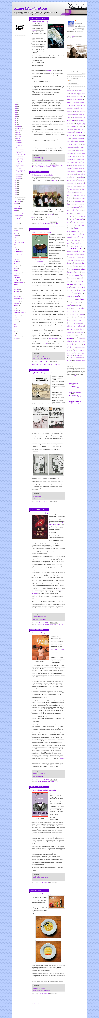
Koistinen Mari (78, 200)
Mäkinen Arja (83, 254)
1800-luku (16, 235)
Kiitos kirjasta (50, 214)
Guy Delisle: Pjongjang (37, 496)
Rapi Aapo (69, 281)
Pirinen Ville (83, 274)
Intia (14, 263)
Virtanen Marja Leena (71, 347)
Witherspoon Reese (78, 357)
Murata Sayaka (70, 254)
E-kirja (15, 253)
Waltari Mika (70, 352)
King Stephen (82, 197)
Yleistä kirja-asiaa (17, 336)
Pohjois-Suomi (16, 303)
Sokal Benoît (81, 308)
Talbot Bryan (72, 319)
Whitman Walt (69, 355)
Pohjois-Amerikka (17, 301)
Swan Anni (70, 317)
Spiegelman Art (81, 311)
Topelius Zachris (79, 329)
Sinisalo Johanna (53, 624)
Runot (15, 308)
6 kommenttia (46, 361)
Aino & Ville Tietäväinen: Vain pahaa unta (41, 990)
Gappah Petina (73, 146)
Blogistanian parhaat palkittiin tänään (42, 175)
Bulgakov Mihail (70, 120)
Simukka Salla (81, 304)
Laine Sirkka (73, 213)
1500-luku (16, 230)
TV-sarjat (15, 317)
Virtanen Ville (69, 349)
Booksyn (57, 524)
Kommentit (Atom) (38, 1003)
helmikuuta (18, 176)
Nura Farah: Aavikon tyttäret (40, 633)
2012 (16, 182)
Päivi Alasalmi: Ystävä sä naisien (39, 619)
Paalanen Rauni (82, 266)
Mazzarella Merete (81, 237)
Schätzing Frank (79, 301)
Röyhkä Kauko (81, 292)
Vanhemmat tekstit (61, 1001)
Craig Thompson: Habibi (38, 776)
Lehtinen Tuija (82, 216)
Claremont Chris (81, 126)
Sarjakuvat (16, 314)
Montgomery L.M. (75, 248)
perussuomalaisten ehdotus (52, 586)
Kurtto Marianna (80, 209)
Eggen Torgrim (74, 138)
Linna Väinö (76, 224)
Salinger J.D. (69, 296)
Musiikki (15, 293)
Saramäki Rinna (70, 298)
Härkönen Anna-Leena (71, 171)
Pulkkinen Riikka (71, 277)
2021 (16, 114)
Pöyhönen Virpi (73, 278)
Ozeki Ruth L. (76, 266)
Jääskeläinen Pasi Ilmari (79, 182)
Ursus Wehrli (60, 909)
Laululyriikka (16, 284)
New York (16, 294)
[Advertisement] (52, 1014)
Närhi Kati (71, 262)
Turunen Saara (80, 332)
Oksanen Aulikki (74, 263)
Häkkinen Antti (81, 168)
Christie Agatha (81, 125)
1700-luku (16, 233)
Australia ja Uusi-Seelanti (19, 242)
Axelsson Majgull (74, 106)
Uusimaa (15, 329)
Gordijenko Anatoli (70, 147)
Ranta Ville (82, 280)
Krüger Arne (82, 206)
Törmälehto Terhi (70, 334)
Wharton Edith (81, 353)
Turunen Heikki (70, 332)
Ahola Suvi (76, 96)
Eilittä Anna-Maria (81, 138)
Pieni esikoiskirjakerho (18, 222)
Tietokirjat (16, 321)
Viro (14, 333)
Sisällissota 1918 (17, 315)
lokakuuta (18, 130)
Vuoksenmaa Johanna (78, 349)
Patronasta (34, 30)
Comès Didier (69, 129)
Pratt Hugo (77, 275)
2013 (16, 180)
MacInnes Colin (81, 231)
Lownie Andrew (75, 225)
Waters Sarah (79, 352)
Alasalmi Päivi (70, 99)
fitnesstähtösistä (35, 593)
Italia (15, 266)
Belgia (15, 247)
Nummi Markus (76, 259)
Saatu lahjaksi (16, 223)
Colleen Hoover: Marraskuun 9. (75, 392)
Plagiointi (15, 300)
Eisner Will (69, 140)
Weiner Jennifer (74, 353)
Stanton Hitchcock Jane (71, 313)
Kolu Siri (83, 201)
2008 (16, 190)
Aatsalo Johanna (78, 90)
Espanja (15, 258)
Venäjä (15, 331)
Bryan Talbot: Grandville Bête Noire (40, 879)
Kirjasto (15, 205)
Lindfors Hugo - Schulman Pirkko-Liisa (74, 221)
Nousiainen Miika (80, 257)
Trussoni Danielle (52, 166)
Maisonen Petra (76, 233)
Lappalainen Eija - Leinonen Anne (73, 215)
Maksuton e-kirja (17, 212)
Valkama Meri (78, 338)
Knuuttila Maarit (71, 200)
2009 (16, 188)
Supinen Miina (69, 316)
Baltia (15, 244)
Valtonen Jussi (73, 340)
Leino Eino (73, 219)
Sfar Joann (72, 302)
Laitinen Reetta (81, 213)
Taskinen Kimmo (78, 322)
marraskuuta (19, 128)
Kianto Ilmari (83, 195)
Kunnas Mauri (76, 207)
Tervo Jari (79, 323)
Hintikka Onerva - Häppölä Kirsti (77, 162)
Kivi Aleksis (83, 198)
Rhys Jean (73, 286)
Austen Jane (79, 105)
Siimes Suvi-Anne (75, 304)
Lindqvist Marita (81, 222)
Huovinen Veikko (78, 167)
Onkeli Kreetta (76, 265)
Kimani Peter (76, 197)
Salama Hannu (81, 295)
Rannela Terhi (76, 280)
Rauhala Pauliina (76, 283)
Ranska (15, 307)
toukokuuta (18, 140)
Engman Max (76, 141)
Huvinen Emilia (75, 168)
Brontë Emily (74, 117)
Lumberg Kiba (71, 227)
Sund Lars (82, 314)
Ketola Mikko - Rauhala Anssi (79, 194)
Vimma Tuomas (74, 346)
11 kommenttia (46, 622)
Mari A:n (56, 649)
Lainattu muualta (17, 206)
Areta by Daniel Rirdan (73, 383)
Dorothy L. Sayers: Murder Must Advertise (20, 167)
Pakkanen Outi (75, 269)
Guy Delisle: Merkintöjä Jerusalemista (42, 373)
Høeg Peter (79, 171)
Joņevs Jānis (69, 180)
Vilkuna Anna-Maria (70, 344)
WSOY (42, 401)
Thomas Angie (73, 326)
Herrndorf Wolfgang (80, 159)
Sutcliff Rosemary (82, 316)
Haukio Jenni (75, 156)
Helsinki (15, 259)
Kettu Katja (69, 195)
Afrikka (15, 239)
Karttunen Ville (71, 188)
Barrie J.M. (77, 108)
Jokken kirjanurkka (73, 395)
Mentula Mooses (74, 240)
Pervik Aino (83, 272)
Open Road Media (40, 261)
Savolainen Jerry (71, 299)
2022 (16, 112)
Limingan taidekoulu (80, 219)
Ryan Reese (79, 290)
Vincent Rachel (81, 346)
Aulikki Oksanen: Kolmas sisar (39, 988)
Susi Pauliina (76, 316)
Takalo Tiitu (83, 317)
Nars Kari (77, 256)
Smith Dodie (80, 307)
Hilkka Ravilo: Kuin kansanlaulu (39, 775)
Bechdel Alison (69, 111)
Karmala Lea (75, 186)
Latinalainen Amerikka (18, 282)
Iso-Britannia (16, 265)
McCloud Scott (70, 239)
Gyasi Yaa (82, 150)
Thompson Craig (81, 326)
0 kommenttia (46, 501)
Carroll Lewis (78, 123)
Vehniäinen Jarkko (78, 341)
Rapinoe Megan (74, 281)
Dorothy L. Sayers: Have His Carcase (40, 356)
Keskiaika (16, 275)
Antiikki (15, 240)
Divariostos (16, 203)
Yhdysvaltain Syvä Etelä (19, 335)
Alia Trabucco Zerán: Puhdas (74, 387)
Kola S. (72, 201)
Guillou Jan (77, 150)
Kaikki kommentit (72, 83)
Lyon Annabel (76, 228)
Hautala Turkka (81, 156)
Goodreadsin (49, 70)
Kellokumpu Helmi (70, 192)
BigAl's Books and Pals (74, 382)
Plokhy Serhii (71, 275)
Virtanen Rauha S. (80, 347)
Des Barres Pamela (80, 131)
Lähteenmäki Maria (74, 230)
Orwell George (69, 266)
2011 (16, 184)
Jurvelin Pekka (75, 180)
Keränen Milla (69, 194)
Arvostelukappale (17, 201)
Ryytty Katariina (74, 292)
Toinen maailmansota (18, 322)
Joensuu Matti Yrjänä (72, 179)
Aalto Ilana (69, 90)
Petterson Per (70, 274)
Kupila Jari (82, 207)
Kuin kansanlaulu (51, 736)
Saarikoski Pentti (77, 293)
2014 (16, 124)
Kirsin (58, 647)
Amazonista (45, 343)
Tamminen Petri (70, 320)
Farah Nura (55, 781)
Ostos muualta (16, 217)
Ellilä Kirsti (82, 140)
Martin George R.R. (77, 236)
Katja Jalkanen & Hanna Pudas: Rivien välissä (42, 987)
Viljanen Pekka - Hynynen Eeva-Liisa (77, 343)
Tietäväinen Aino (76, 328)
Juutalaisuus (16, 270)
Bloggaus (15, 249)
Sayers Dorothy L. (55, 364)
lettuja (61, 758)
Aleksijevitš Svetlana (78, 99)
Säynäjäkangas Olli (77, 317)
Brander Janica (74, 114)
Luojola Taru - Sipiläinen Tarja (80, 227)
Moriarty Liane (77, 251)
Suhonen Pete (75, 314)
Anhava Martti (76, 102)
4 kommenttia (46, 779)
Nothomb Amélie (72, 257)
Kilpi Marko (71, 197)
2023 (16, 110)
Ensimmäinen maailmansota (19, 254)
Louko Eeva (69, 225)
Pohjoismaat (16, 305)
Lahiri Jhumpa (78, 212)
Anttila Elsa (82, 102)
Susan (52, 649)
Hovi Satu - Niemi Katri (75, 165)
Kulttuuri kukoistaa (73, 386)
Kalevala (75, 183)
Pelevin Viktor (77, 271)
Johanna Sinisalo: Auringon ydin (41, 513)
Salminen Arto (77, 296)
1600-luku (16, 232)
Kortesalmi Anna (81, 204)
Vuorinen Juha (75, 350)
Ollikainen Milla (70, 265)
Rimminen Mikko (80, 286)
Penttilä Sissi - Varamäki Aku (75, 272)
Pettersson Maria (77, 274)
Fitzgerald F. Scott (77, 144)
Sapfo (83, 296)
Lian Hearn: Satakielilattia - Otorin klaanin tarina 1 (43, 160)
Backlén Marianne (70, 108)
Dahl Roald (83, 129)
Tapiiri (75, 320)
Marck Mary (69, 236)
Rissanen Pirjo (70, 287)
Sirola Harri (78, 305)
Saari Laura (69, 293)
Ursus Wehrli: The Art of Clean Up (41, 894)
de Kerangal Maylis (77, 360)
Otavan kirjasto (17, 296)
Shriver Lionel (78, 302)
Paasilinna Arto (72, 268)
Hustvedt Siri (69, 168)
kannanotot (59, 588)
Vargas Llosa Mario (80, 340)
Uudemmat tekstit (35, 1001)
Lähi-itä (15, 287)
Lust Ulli (70, 228)
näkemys (62, 590)
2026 (16, 104)
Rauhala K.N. (69, 283)
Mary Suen (46, 724)
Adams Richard (73, 93)
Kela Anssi (82, 191)
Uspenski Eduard (81, 337)
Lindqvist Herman (74, 222)
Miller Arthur (82, 242)
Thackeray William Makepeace (76, 325)
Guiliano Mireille (71, 150)
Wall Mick (82, 350)
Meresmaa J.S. (81, 240)
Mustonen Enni (77, 254)
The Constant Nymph (53, 338)
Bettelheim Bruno (82, 111)
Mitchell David (75, 243)
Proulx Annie (83, 275)
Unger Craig (74, 335)
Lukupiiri (15, 286)
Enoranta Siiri (82, 141)
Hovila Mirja (82, 165)
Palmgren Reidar (82, 269)
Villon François (79, 344)
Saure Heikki (83, 298)
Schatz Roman (72, 301)
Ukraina (15, 326)
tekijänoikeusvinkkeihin (72, 375)
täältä (73, 36)
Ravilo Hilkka (70, 284)
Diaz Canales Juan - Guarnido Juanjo (75, 134)
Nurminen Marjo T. (71, 260)
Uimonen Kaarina (78, 334)
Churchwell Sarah (73, 126)
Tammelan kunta (81, 319)
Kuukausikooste (17, 280)
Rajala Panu (69, 280)
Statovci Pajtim (81, 313)
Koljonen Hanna (78, 201)
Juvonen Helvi (69, 182)
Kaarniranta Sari (70, 183)
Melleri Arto (77, 239)
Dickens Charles (70, 135)
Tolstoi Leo (72, 329)
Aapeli (73, 90)
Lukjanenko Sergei (82, 225)
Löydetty (15, 210)
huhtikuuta (18, 142)
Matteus (75, 237)
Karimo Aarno (69, 186)
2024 (16, 108)
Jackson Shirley (73, 174)
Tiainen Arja (69, 328)
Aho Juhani (74, 94)
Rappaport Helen (81, 281)
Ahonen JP (82, 96)
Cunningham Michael (76, 129)
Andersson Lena (81, 100)
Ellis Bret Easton (70, 141)
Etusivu (48, 1001)
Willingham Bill (80, 355)
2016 (16, 120)
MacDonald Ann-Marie (71, 231)
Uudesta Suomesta (55, 652)
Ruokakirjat (16, 310)
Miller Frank (69, 243)
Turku (15, 324)
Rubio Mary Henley (74, 289)
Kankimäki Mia (73, 185)
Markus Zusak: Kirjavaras (38, 157)
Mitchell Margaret (82, 243)
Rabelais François (81, 278)
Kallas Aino (80, 183)
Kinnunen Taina (69, 198)
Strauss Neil (69, 314)
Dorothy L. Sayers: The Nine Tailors (42, 232)
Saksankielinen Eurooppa (19, 312)
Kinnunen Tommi (77, 198)
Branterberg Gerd (81, 114)
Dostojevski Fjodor (80, 135)
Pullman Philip (78, 277)
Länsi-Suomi (16, 289)
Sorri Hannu (75, 311)
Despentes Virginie (70, 132)
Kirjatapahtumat (17, 279)
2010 (16, 186)
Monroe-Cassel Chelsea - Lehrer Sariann (78, 246)
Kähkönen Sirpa (70, 210)
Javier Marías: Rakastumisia (74, 403)
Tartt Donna (71, 322)
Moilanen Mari (77, 245)
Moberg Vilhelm (71, 245)
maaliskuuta (18, 174)
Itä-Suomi (16, 268)
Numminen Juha (82, 259)
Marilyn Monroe (17, 291)
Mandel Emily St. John (80, 234)
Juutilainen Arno (81, 180)
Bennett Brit (76, 111)
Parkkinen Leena (71, 271)
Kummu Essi (69, 207)
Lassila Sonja (71, 216)
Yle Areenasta (62, 649)
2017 (16, 118)
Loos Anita (82, 224)
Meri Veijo (69, 242)
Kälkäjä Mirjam (79, 210)
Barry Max (82, 108)
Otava (45, 661)
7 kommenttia (46, 163)
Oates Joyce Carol (78, 262)
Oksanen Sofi (81, 263)
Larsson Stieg (82, 215)
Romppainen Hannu (77, 287)
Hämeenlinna (16, 261)
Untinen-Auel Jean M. (71, 337)
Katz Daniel (78, 189)
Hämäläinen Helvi (71, 170)
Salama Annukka (73, 295)
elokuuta (18, 134)
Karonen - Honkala (82, 186)
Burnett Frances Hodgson (80, 120)
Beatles (15, 246)
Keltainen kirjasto (17, 272)
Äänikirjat (16, 338)
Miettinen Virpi (75, 242)
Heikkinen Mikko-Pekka (71, 159)
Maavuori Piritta (81, 230)
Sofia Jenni (74, 308)
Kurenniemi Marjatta (71, 209)
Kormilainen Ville (74, 204)
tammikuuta (18, 178)
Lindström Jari (69, 224)
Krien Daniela (76, 206)
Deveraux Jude (79, 132)
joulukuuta (18, 126)
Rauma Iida (82, 283)
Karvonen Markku (78, 188)
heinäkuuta (18, 136)
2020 (16, 116)
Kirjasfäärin (54, 180)
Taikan (61, 647)
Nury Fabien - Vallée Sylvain (80, 260)
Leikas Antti (79, 218)
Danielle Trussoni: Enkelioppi (40, 21)
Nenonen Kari (83, 256)
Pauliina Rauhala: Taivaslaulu (39, 773)
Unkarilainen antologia (80, 335)
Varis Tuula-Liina (70, 341)
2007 (16, 192)
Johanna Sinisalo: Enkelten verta (39, 616)
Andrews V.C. (69, 102)
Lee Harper (77, 216)
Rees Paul (76, 284)
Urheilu (15, 328)
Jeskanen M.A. (73, 177)
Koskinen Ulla (69, 206)
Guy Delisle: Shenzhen (37, 495)
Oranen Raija (82, 265)
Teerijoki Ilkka (73, 323)
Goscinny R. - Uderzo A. (79, 147)
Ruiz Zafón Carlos (81, 289)
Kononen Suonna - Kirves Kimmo (74, 203)
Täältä (33, 217)
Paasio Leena (79, 268)
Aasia (15, 237)
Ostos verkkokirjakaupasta (19, 218)
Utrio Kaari (70, 338)
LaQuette (71, 212)
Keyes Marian (76, 195)
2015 (16, 122)
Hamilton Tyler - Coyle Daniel (75, 153)
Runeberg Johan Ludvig (71, 290)
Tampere (15, 319)
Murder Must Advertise (42, 280)
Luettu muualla (17, 208)
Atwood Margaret (72, 105)
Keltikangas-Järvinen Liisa (79, 192)
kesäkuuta (18, 138)
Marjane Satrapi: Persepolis (38, 498)
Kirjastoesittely (17, 277)
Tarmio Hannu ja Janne (81, 320)
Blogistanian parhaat (18, 251)
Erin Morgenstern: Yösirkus (38, 158)
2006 (16, 194)
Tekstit (70, 80)
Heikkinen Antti (81, 158)
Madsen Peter (69, 233)
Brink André (79, 116)
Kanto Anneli (81, 185)
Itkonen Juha (79, 173)
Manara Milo (73, 234)
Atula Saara (83, 103)
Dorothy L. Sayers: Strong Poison (39, 355)
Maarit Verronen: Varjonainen (39, 617)
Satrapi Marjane (76, 298)
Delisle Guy (71, 131)
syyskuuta (18, 132)
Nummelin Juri (69, 259)
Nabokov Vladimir (72, 256)
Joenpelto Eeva (81, 177)
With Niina (72, 357)
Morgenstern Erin (70, 251)
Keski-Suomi (16, 273)
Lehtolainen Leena (72, 218)
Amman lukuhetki (73, 391)
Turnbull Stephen (81, 331)
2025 (16, 106)
